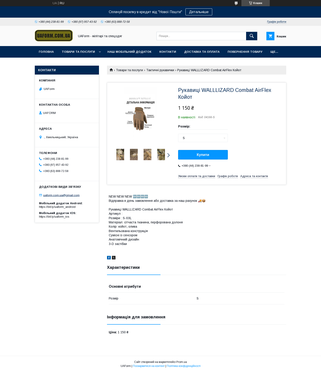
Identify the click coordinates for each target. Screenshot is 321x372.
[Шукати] (251, 36)
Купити (203, 155)
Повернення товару (245, 51)
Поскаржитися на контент (149, 366)
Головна (46, 51)
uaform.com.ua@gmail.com (61, 195)
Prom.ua (181, 362)
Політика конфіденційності (184, 366)
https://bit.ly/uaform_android (57, 206)
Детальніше (199, 12)
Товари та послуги (78, 51)
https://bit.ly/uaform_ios (54, 216)
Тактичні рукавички (160, 70)
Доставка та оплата (202, 51)
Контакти (167, 51)
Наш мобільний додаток (129, 51)
